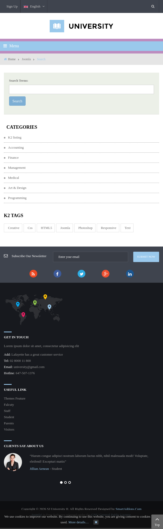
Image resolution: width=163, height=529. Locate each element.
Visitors (9, 429)
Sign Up (12, 6)
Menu (11, 46)
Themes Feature (14, 398)
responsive (108, 228)
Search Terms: (18, 80)
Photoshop (85, 228)
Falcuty (9, 405)
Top (157, 521)
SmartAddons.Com (129, 509)
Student (9, 417)
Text (128, 228)
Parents (9, 423)
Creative (13, 228)
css (30, 228)
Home (12, 59)
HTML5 (46, 228)
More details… (78, 522)
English (34, 6)
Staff (7, 411)
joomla (65, 228)
